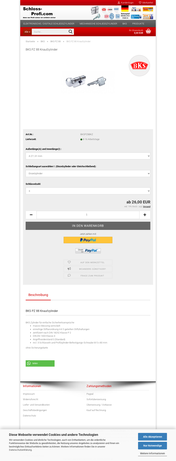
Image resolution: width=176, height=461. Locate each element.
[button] (31, 215)
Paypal (90, 394)
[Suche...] (27, 31)
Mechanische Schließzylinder (98, 23)
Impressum (29, 394)
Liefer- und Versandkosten (36, 404)
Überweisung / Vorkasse (99, 404)
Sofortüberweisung (96, 399)
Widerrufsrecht (30, 399)
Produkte (138, 23)
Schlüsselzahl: (33, 184)
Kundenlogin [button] (126, 2)
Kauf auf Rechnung (96, 410)
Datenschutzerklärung (20, 450)
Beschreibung (38, 295)
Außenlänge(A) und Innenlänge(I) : (44, 149)
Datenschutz (29, 415)
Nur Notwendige (152, 445)
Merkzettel (146, 2)
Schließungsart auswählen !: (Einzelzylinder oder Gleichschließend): (61, 166)
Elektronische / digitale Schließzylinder (48, 23)
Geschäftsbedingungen (35, 410)
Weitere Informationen (152, 453)
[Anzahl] (88, 215)
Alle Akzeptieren (152, 436)
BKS (125, 23)
